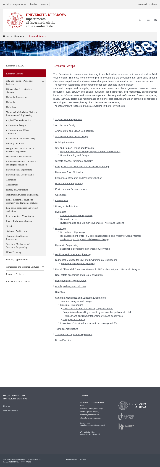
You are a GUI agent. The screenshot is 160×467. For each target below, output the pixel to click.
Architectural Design (16, 125)
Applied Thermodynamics (18, 120)
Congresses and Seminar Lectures (22, 266)
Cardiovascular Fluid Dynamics (76, 215)
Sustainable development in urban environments (85, 248)
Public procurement (10, 410)
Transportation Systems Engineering (17, 237)
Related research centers (18, 281)
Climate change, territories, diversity (19, 90)
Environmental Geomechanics (20, 174)
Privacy (83, 459)
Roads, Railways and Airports (20, 221)
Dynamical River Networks (19, 156)
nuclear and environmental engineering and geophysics (94, 316)
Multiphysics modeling (74, 319)
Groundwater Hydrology (72, 232)
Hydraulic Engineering (17, 97)
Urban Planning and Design (74, 155)
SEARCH (144, 24)
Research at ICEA (15, 65)
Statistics (10, 226)
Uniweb (153, 4)
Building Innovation (15, 143)
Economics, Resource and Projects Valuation (78, 177)
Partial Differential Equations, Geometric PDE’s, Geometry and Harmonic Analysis (97, 269)
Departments (19, 4)
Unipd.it (7, 4)
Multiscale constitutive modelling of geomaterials (88, 308)
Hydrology (11, 107)
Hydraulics (11, 102)
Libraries (33, 4)
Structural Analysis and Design (76, 301)
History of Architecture (17, 189)
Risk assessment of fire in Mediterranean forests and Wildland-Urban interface (100, 235)
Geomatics (11, 179)
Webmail (142, 4)
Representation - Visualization (20, 216)
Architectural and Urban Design (21, 138)
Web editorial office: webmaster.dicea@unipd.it (90, 433)
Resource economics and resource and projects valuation (22, 163)
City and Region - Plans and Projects (19, 82)
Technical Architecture (16, 231)
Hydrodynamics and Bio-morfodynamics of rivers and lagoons (92, 222)
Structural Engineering (71, 305)
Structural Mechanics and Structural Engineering (18, 246)
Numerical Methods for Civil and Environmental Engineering (21, 114)
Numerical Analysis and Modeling (78, 263)
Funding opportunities (17, 259)
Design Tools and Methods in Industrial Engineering (20, 150)
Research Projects (15, 274)
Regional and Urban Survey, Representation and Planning (90, 151)
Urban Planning (13, 252)
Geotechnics (12, 184)
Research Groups (37, 36)
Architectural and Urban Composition (17, 132)
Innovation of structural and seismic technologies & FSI (88, 323)
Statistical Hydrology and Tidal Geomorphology (84, 239)
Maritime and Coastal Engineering (22, 194)
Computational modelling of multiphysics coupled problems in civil (97, 312)
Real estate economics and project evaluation (22, 209)
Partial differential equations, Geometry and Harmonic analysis (22, 201)
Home (6, 36)
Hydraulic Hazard (69, 219)
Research (19, 36)
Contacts (44, 4)
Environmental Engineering (19, 169)
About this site (71, 459)
